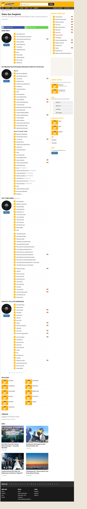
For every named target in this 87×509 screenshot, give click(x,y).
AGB (25, 501)
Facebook (36, 498)
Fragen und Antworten (22, 500)
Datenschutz (20, 501)
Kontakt (3, 503)
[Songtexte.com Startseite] (8, 11)
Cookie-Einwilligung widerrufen (24, 505)
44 (19, 379)
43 (16, 379)
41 (12, 379)
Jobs (2, 501)
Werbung (3, 500)
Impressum (20, 503)
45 (21, 379)
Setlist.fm (36, 501)
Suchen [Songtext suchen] (51, 11)
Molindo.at (36, 500)
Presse (2, 498)
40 (9, 379)
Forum (19, 498)
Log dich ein (4, 423)
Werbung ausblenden (58, 14)
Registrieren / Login (68, 14)
